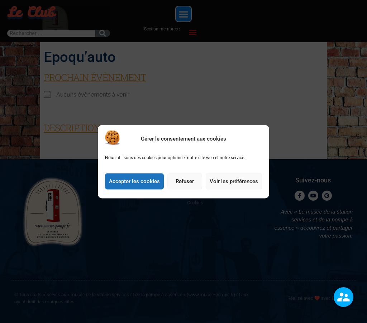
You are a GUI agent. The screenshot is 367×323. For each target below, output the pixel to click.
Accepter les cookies (134, 182)
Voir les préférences (234, 182)
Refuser (185, 182)
